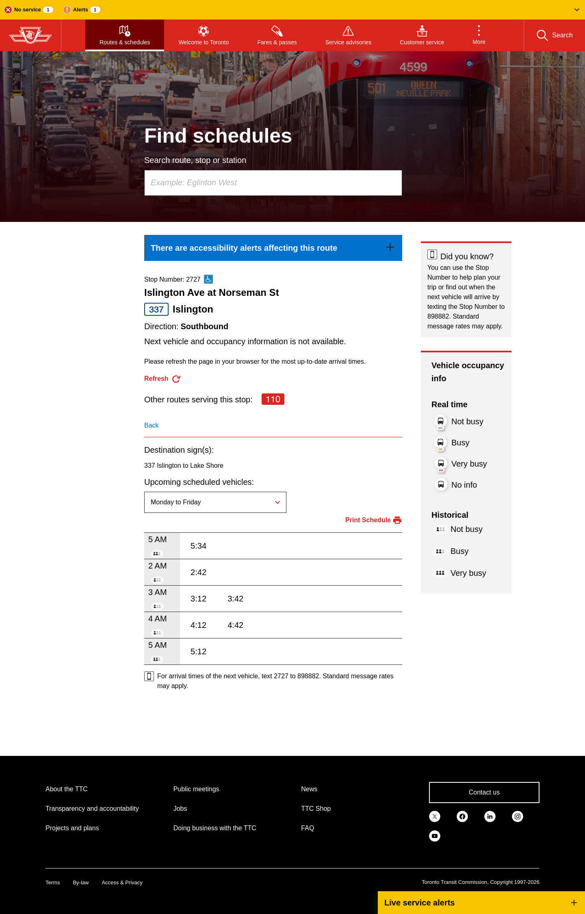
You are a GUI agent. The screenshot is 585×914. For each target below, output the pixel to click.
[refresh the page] (162, 379)
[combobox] (273, 183)
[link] (273, 248)
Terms (53, 882)
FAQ (307, 828)
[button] (292, 10)
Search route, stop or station (195, 160)
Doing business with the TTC (214, 828)
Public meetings (196, 789)
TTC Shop (316, 808)
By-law (81, 882)
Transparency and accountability (92, 808)
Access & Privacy (122, 882)
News (309, 789)
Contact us (484, 792)
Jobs (180, 808)
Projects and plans (72, 828)
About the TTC (67, 789)
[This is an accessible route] (208, 279)
